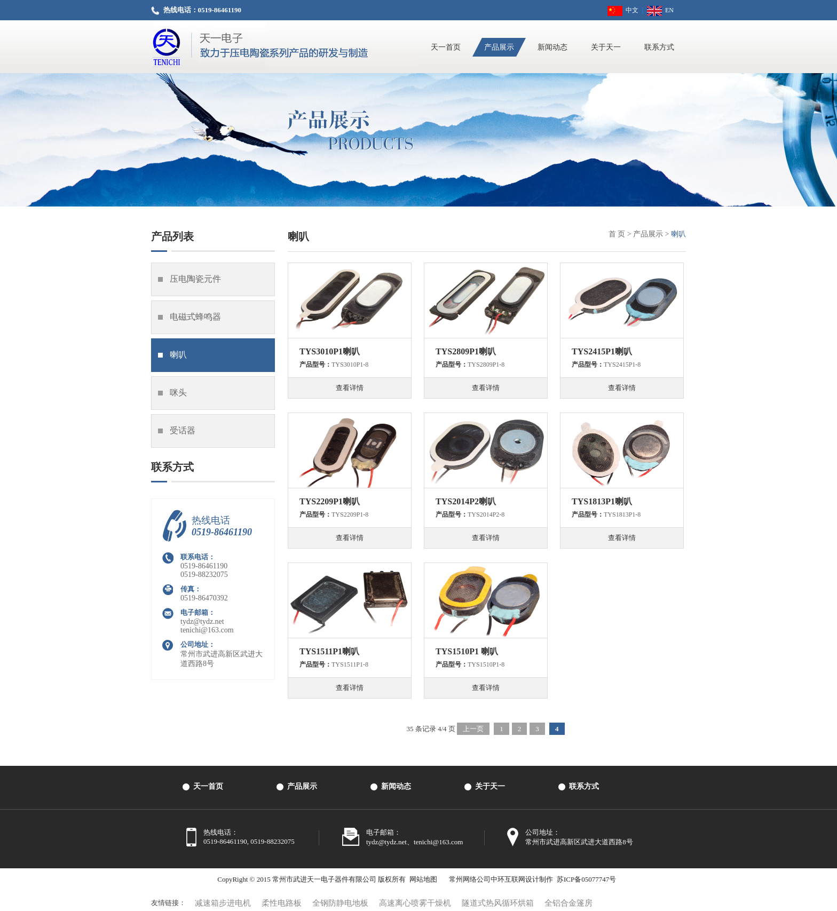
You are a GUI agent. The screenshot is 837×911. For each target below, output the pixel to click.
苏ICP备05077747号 (586, 879)
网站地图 (423, 879)
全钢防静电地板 (340, 903)
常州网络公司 (470, 879)
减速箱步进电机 (223, 903)
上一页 (473, 729)
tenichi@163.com (207, 630)
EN (660, 10)
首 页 (617, 234)
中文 (622, 10)
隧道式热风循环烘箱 (498, 903)
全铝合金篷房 (568, 903)
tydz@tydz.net (202, 621)
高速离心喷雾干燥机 (415, 903)
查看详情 (350, 388)
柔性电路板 (282, 903)
